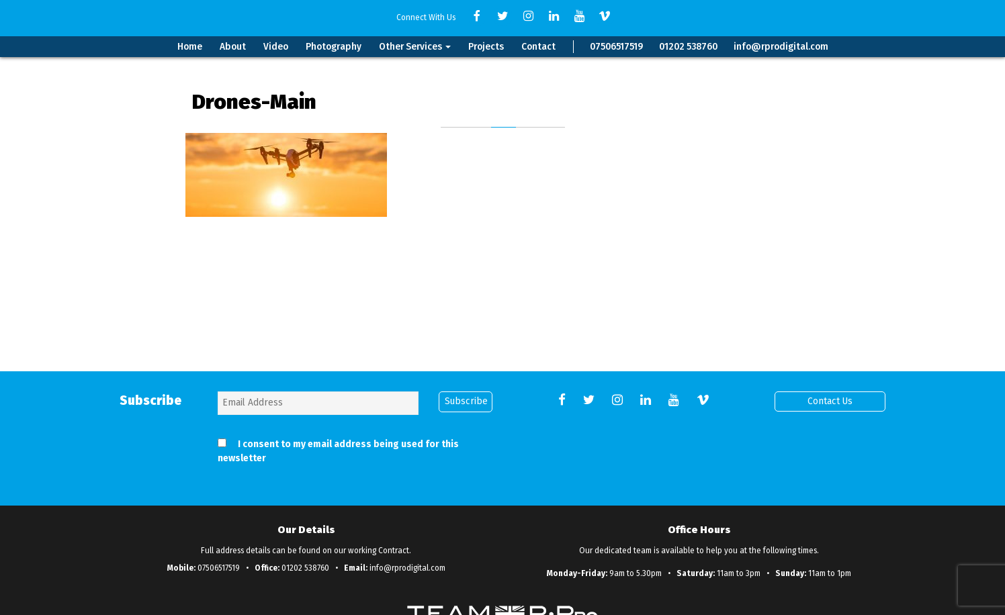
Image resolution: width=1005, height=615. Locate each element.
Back (502, 251)
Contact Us (830, 401)
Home (189, 46)
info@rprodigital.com (781, 46)
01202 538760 (688, 46)
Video (275, 46)
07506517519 (616, 46)
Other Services (415, 46)
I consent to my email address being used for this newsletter (338, 451)
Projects (486, 46)
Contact (538, 46)
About (233, 46)
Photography (333, 46)
